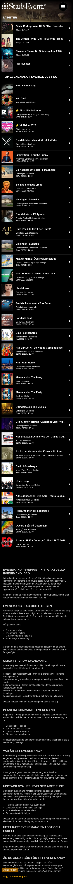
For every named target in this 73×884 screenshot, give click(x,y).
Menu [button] (63, 6)
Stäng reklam (10, 870)
